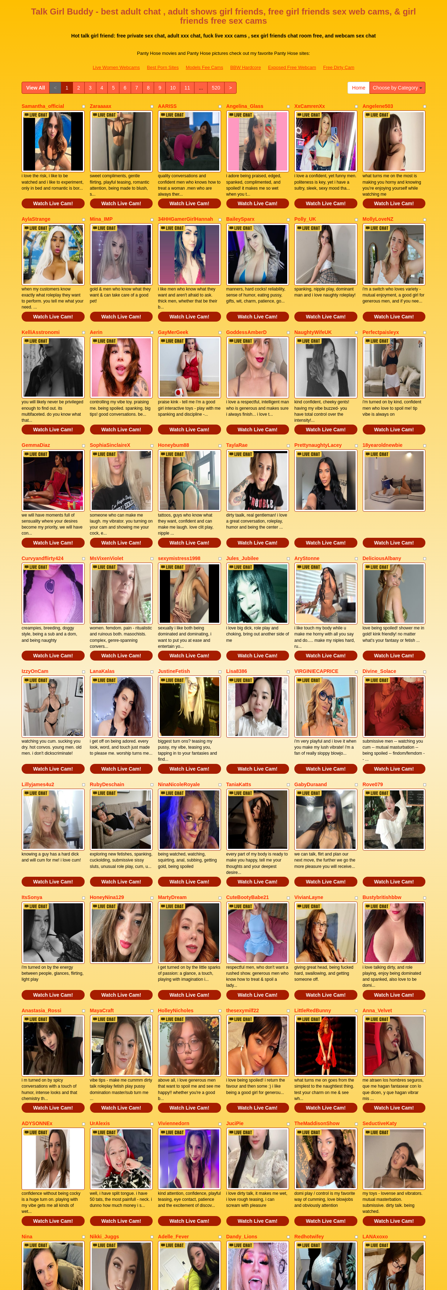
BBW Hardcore (245, 67)
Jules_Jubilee (242, 495)
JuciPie (235, 982)
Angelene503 (378, 106)
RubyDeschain (107, 690)
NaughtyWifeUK (313, 301)
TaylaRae (237, 398)
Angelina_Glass (245, 106)
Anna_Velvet (377, 884)
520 (216, 88)
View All (35, 88)
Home (358, 88)
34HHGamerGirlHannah (185, 203)
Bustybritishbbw (382, 787)
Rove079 (373, 690)
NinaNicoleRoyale (179, 690)
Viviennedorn (173, 982)
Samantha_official (43, 106)
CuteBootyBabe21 (247, 787)
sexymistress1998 (179, 495)
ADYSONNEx (37, 982)
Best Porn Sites (163, 67)
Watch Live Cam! (53, 188)
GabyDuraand (310, 690)
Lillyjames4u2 (38, 690)
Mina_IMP (101, 203)
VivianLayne (308, 787)
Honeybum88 (173, 398)
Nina (27, 1079)
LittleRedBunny (312, 884)
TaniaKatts (238, 690)
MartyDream (172, 787)
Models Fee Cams (204, 67)
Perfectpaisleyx (381, 301)
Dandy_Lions (242, 1079)
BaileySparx (240, 203)
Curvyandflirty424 (42, 495)
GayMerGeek (173, 301)
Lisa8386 (236, 592)
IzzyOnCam (35, 592)
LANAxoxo (375, 1079)
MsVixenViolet (106, 495)
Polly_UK (305, 203)
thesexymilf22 (242, 884)
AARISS (167, 106)
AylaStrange (36, 203)
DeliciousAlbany (382, 495)
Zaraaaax (101, 106)
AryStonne (306, 495)
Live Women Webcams (116, 67)
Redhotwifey (309, 1079)
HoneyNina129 (107, 787)
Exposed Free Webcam (292, 67)
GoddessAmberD (246, 301)
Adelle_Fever (173, 1079)
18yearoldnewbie (383, 398)
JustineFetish (174, 592)
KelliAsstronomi (41, 301)
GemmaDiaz (36, 398)
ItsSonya (32, 787)
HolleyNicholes (175, 884)
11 (187, 88)
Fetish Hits (249, 1279)
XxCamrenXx (309, 106)
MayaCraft (102, 884)
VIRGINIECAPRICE (316, 592)
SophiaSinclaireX (110, 398)
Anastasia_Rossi (41, 884)
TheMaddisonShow (317, 982)
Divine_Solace (379, 592)
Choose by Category (397, 88)
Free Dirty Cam (338, 67)
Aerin (96, 301)
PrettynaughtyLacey (318, 398)
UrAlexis (100, 982)
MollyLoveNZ (378, 203)
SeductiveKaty (380, 982)
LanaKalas (102, 592)
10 (173, 88)
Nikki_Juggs (104, 1079)
